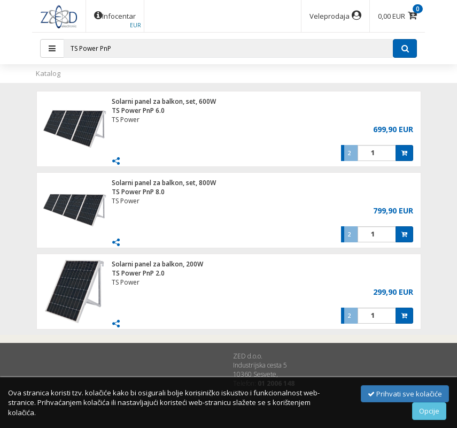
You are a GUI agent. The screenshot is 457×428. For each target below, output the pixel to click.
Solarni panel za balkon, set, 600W (164, 101)
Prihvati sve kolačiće (405, 394)
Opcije (429, 411)
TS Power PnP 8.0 (138, 191)
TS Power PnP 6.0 (138, 110)
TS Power (126, 119)
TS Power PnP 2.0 (138, 273)
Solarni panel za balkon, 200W (157, 264)
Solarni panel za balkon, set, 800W (164, 182)
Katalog (48, 73)
